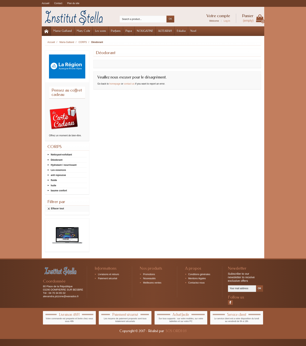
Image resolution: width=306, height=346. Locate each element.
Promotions (149, 274)
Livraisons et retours (108, 274)
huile (53, 185)
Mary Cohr (83, 31)
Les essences (58, 170)
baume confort (59, 190)
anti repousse (58, 175)
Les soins (100, 31)
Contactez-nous (196, 282)
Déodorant (56, 159)
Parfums (116, 31)
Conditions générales (199, 274)
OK (170, 19)
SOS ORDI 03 (176, 331)
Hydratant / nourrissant (63, 164)
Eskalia (181, 31)
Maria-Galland (62, 31)
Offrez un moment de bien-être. (65, 135)
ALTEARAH (165, 31)
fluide (54, 180)
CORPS (54, 146)
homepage (115, 83)
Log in (227, 21)
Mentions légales (197, 278)
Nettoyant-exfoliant (61, 154)
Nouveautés (149, 278)
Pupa (128, 31)
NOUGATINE (145, 31)
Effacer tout (55, 208)
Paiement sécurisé (107, 278)
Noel (193, 31)
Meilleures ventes (152, 282)
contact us (129, 83)
